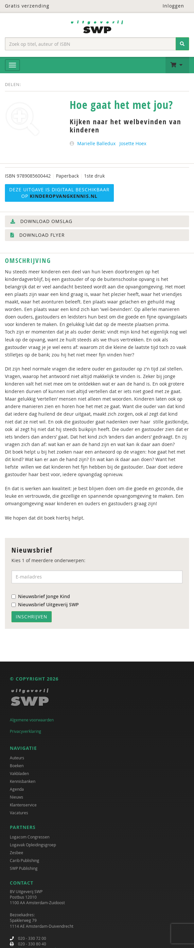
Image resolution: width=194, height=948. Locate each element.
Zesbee (16, 852)
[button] (177, 65)
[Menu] (12, 65)
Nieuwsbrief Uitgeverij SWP (45, 604)
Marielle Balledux (96, 143)
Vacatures (19, 812)
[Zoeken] (182, 43)
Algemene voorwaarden (32, 719)
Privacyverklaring (25, 731)
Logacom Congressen (29, 836)
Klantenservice (23, 804)
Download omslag (41, 221)
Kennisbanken (22, 781)
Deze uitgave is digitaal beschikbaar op (59, 192)
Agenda (17, 789)
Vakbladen (19, 773)
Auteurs (17, 757)
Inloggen (169, 6)
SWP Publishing (24, 868)
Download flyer (37, 235)
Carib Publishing (24, 860)
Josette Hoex (132, 143)
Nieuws (16, 797)
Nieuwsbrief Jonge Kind (40, 596)
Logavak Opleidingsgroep (33, 844)
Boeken (17, 765)
